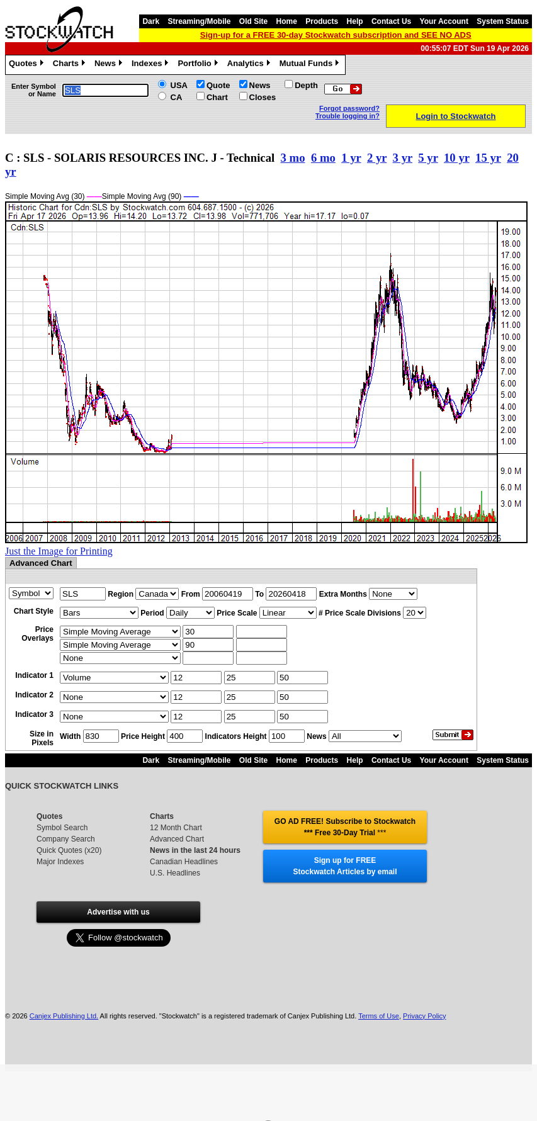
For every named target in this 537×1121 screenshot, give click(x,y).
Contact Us (391, 21)
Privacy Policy (424, 1016)
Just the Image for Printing (59, 551)
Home (286, 21)
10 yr (457, 157)
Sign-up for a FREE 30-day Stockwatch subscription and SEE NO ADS (336, 35)
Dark (150, 21)
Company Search (66, 839)
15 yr (488, 157)
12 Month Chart (176, 827)
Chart (217, 97)
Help (355, 21)
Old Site (253, 21)
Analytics (250, 65)
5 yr (428, 157)
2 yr (377, 157)
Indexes (151, 65)
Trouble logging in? (347, 116)
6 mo (323, 157)
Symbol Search (62, 827)
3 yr (402, 157)
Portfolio (199, 65)
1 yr (351, 157)
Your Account (444, 21)
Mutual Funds (311, 65)
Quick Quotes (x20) (69, 850)
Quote (218, 85)
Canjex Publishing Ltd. (64, 1016)
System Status (503, 21)
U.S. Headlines (175, 873)
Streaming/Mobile (198, 21)
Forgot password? (349, 108)
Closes (262, 97)
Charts (70, 65)
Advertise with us (118, 912)
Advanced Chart (177, 839)
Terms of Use (378, 1016)
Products (321, 21)
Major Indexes (60, 861)
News (109, 65)
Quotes (28, 65)
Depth (306, 85)
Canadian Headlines (184, 861)
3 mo (293, 157)
